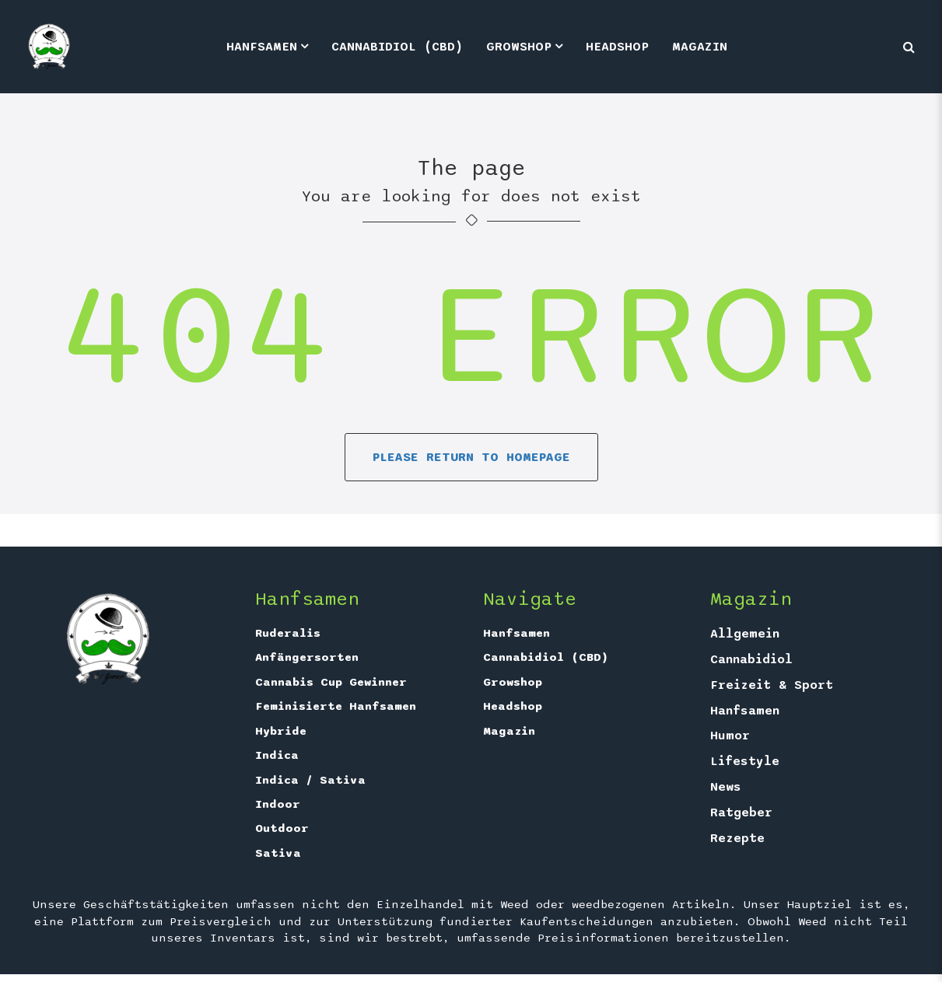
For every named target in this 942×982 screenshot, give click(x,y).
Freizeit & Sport (771, 685)
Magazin (699, 46)
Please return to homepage (471, 457)
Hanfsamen (261, 46)
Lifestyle (744, 761)
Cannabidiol (751, 659)
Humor (730, 735)
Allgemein (744, 633)
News (725, 787)
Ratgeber (741, 812)
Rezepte (737, 838)
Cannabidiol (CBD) (397, 46)
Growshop (519, 46)
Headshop (617, 46)
